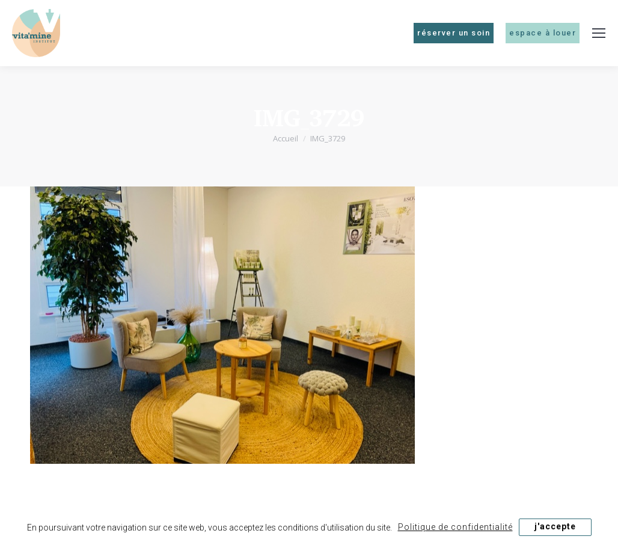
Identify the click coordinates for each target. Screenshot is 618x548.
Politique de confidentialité (455, 527)
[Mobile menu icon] (599, 33)
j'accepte (555, 526)
